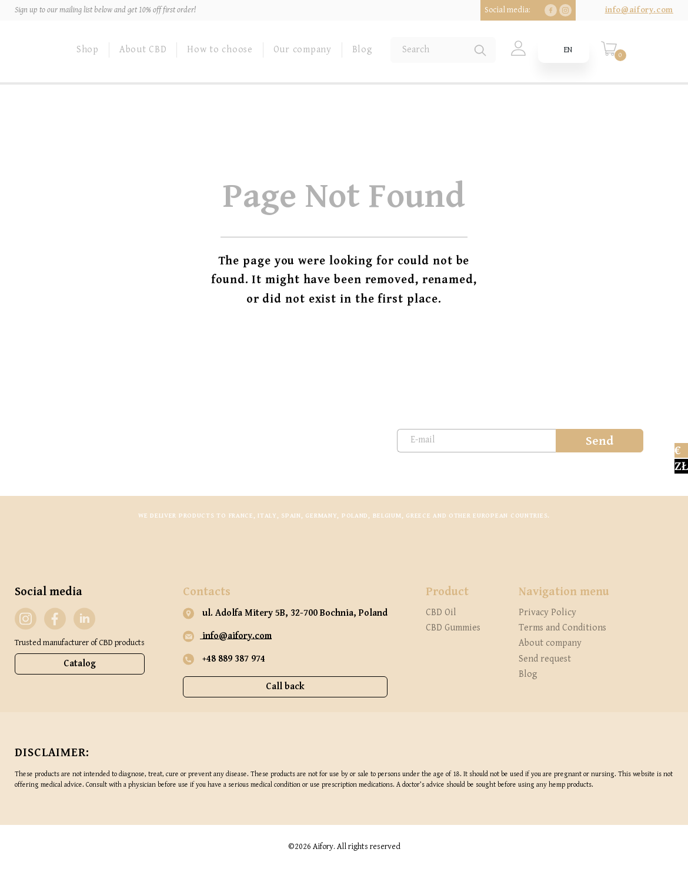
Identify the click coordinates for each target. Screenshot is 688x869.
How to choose (219, 49)
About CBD (142, 49)
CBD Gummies (453, 627)
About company (550, 643)
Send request (545, 659)
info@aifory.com (639, 10)
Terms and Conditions (562, 627)
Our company (302, 49)
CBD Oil (441, 612)
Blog (362, 49)
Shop (87, 49)
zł (681, 466)
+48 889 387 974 (224, 659)
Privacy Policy (547, 612)
